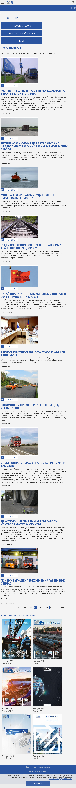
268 (46, 607)
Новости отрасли (22, 25)
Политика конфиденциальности (60, 779)
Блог (21, 40)
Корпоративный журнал (22, 33)
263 (19, 607)
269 (51, 607)
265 (30, 607)
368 (62, 607)
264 (24, 607)
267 (40, 607)
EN (72, 8)
